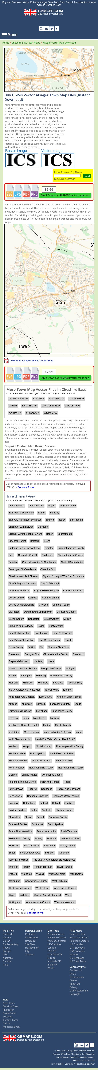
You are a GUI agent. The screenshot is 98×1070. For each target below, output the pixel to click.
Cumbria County (61, 604)
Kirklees (13, 704)
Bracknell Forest (17, 541)
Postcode (8, 934)
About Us (75, 983)
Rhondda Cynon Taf (37, 796)
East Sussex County (49, 640)
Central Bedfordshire (72, 562)
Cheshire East (47, 569)
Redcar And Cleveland (68, 789)
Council (7, 941)
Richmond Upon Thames (66, 796)
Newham (13, 746)
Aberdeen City (36, 505)
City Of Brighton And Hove (22, 583)
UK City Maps (77, 958)
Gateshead (14, 654)
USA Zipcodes (77, 947)
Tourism (29, 954)
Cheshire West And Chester (23, 576)
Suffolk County (31, 845)
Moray (78, 732)
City (27, 951)
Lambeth (41, 704)
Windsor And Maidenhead (47, 895)
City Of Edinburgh (50, 583)
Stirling (38, 838)
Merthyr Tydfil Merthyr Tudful (24, 725)
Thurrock (13, 867)
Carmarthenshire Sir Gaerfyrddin (39, 562)
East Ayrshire (56, 626)
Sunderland (49, 845)
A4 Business (31, 937)
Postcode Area (78, 934)
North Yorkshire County (41, 767)
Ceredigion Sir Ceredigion (22, 569)
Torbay (26, 867)
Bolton (49, 534)
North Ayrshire (37, 753)
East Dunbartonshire (19, 633)
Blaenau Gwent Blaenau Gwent (25, 534)
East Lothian (41, 633)
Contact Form (26, 487)
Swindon (49, 852)
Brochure (30, 941)
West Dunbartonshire (20, 888)
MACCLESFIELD (51, 405)
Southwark (37, 824)
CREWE (13, 405)
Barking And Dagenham (21, 512)
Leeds (78, 704)
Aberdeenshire (16, 505)
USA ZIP (51, 951)
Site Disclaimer (87, 1063)
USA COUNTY (54, 954)
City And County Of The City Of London (63, 576)
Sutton (12, 852)
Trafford (13, 874)
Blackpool (43, 527)
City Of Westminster (19, 590)
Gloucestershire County (55, 654)
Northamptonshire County (69, 746)
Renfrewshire (16, 796)
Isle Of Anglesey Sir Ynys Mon (24, 689)
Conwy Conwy (16, 597)
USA (5, 954)
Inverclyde (57, 682)
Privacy (74, 987)
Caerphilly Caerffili (27, 555)
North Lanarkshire (18, 760)
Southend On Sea (18, 824)
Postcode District (56, 937)
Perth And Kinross (49, 782)
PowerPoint (9, 1013)
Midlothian (14, 732)
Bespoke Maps (33, 930)
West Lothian (42, 888)
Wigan (12, 895)
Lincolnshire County (61, 711)
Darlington (14, 612)
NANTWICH (15, 412)
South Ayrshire (55, 824)
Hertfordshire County (61, 675)
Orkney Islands (29, 774)
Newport (27, 746)
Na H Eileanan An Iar (20, 739)
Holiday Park (32, 947)
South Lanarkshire (46, 831)
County (7, 937)
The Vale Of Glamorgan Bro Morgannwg (54, 860)
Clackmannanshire (73, 590)
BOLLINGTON (56, 398)
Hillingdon (28, 682)
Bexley (62, 519)
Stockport (52, 838)
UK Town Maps (78, 961)
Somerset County (58, 817)
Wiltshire (24, 895)
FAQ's (73, 973)
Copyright (75, 994)
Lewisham (41, 711)
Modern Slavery (11, 1026)
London (51, 947)
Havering (41, 675)
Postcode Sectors (56, 941)
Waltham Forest (56, 874)
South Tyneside (68, 831)
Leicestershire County (20, 711)
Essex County (16, 647)
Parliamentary (11, 944)
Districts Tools (10, 1006)
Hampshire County (51, 668)
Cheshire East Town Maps (26, 42)
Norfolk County (44, 746)
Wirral (68, 895)
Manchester (39, 718)
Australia (8, 958)
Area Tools (9, 1003)
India (5, 964)
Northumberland (17, 753)
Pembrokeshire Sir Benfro (22, 782)
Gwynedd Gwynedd (19, 661)
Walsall (40, 874)
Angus (51, 505)
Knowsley (27, 704)
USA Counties (77, 951)
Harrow (12, 675)
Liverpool (13, 718)
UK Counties (54, 944)
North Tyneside (16, 767)
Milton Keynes (31, 732)
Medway (54, 718)
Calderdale (47, 555)
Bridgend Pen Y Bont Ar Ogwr (24, 548)
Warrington (14, 881)
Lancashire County (60, 704)
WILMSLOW (50, 412)
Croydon (43, 604)
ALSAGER (38, 398)
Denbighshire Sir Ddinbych (38, 612)
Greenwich (78, 654)
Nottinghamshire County (71, 767)
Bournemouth (65, 534)
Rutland (44, 803)
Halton (51, 661)
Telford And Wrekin (18, 860)
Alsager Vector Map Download (59, 42)
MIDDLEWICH (72, 405)
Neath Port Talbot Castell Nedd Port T (55, 739)
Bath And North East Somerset (25, 519)
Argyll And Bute (67, 505)
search (87, 176)
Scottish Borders (17, 810)
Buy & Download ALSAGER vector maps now (65, 195)
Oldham (13, 774)
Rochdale (14, 803)
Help (5, 999)
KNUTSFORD (29, 405)
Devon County (16, 619)
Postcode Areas (55, 934)
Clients (73, 980)
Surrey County (67, 845)
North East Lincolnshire (62, 753)
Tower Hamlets (64, 867)
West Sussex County (65, 888)
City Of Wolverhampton (46, 590)
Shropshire (14, 817)
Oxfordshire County (52, 774)
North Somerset (64, 760)
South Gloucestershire (20, 831)
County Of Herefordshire (21, 604)
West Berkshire (59, 881)
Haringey (70, 668)
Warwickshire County (36, 881)
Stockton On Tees (70, 838)
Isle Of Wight (52, 689)
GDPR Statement (79, 990)
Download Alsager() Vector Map (31, 360)
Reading (32, 789)
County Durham (50, 597)
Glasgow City (32, 654)
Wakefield (26, 874)
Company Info (78, 967)
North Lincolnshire (41, 760)
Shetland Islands (64, 810)
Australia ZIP (54, 961)
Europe (7, 951)
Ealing (41, 626)
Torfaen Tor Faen (43, 867)
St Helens (14, 845)
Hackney (38, 661)
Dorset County (51, 619)
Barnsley (54, 512)
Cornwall (33, 597)
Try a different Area (20, 496)
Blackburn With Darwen (21, 527)
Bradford (34, 541)
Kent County (45, 697)
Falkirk (31, 647)
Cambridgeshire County (70, 555)
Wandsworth (76, 874)
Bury (11, 555)
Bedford (50, 519)
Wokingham (15, 902)
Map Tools (53, 930)
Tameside (64, 852)
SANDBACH (32, 412)
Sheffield (46, 810)
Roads (6, 947)
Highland (13, 682)
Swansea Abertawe (30, 852)
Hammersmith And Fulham (23, 668)
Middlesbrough (63, 725)
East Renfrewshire (62, 633)
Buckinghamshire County (71, 548)
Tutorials (8, 1016)
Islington (67, 689)
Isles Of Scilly (75, 682)
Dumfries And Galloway (21, 626)
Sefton (34, 810)
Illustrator (8, 1009)
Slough (28, 817)
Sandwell (69, 803)
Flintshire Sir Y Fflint (58, 647)
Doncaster (33, 619)
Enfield (68, 640)
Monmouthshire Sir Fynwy (57, 732)
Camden (13, 562)
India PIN (52, 964)
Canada (7, 961)
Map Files (8, 930)
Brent (47, 541)
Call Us (7, 1023)
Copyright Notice (72, 1063)
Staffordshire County (19, 838)
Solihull (40, 817)
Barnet (41, 512)
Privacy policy (57, 1063)
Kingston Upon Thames (69, 697)
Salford (56, 803)
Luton (26, 718)
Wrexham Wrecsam (64, 902)
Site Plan (30, 944)
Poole (67, 782)
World (50, 968)
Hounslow (43, 682)
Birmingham (76, 519)
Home (5, 42)
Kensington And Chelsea (22, 697)
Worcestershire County (38, 902)
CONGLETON (76, 398)
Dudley (67, 619)
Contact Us (76, 970)
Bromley (48, 548)
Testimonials (77, 977)
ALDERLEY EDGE (18, 398)
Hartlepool (26, 675)
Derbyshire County (66, 612)
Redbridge (46, 789)
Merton (47, 725)
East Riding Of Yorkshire (21, 640)
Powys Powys (16, 789)
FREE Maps (76, 930)
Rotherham (29, 803)
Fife (41, 647)
